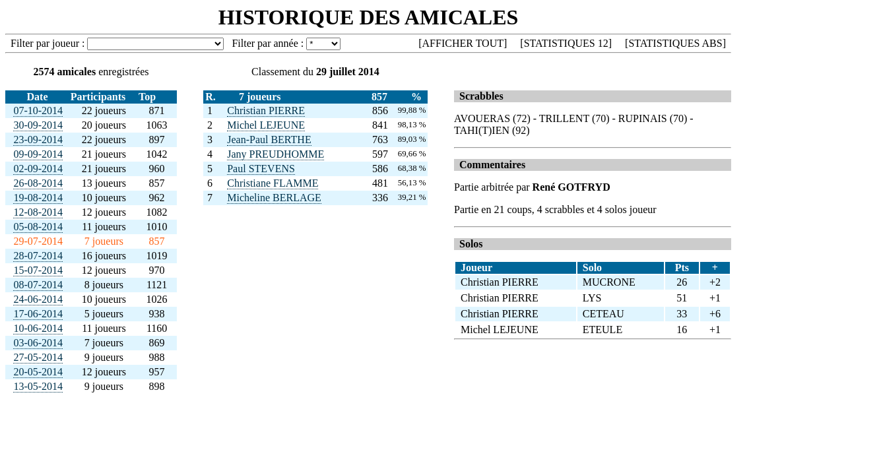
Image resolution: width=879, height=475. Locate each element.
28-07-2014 (38, 255)
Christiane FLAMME (272, 183)
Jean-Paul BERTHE (269, 139)
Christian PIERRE (266, 110)
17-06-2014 (38, 313)
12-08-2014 (38, 212)
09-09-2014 (38, 154)
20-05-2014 (38, 371)
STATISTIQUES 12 (566, 43)
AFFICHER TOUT (463, 43)
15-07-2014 (38, 270)
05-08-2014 (38, 226)
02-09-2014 (38, 168)
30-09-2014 (38, 125)
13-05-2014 (38, 386)
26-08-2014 (38, 183)
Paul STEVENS (261, 168)
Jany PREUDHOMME (275, 154)
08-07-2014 (38, 284)
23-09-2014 (38, 139)
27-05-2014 (38, 357)
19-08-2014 (38, 197)
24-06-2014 (38, 299)
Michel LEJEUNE (266, 125)
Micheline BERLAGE (274, 197)
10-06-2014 (38, 328)
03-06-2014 (38, 342)
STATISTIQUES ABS (675, 43)
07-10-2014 (38, 110)
